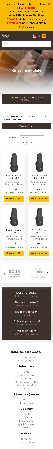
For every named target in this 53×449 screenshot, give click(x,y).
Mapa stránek (26, 403)
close (49, 3)
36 (27, 143)
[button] (5, 273)
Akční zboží (26, 417)
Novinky (26, 414)
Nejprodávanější (26, 421)
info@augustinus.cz (26, 360)
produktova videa (26, 375)
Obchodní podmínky (26, 378)
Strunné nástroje (15, 116)
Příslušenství (32, 116)
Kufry (44, 116)
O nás (26, 371)
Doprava (27, 388)
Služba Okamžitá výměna (26, 385)
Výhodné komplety (26, 424)
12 (23, 143)
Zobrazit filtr (26, 126)
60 (31, 143)
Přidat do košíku (14, 199)
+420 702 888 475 (26, 357)
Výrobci (26, 427)
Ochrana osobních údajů (26, 382)
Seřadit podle (13, 137)
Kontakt (26, 399)
